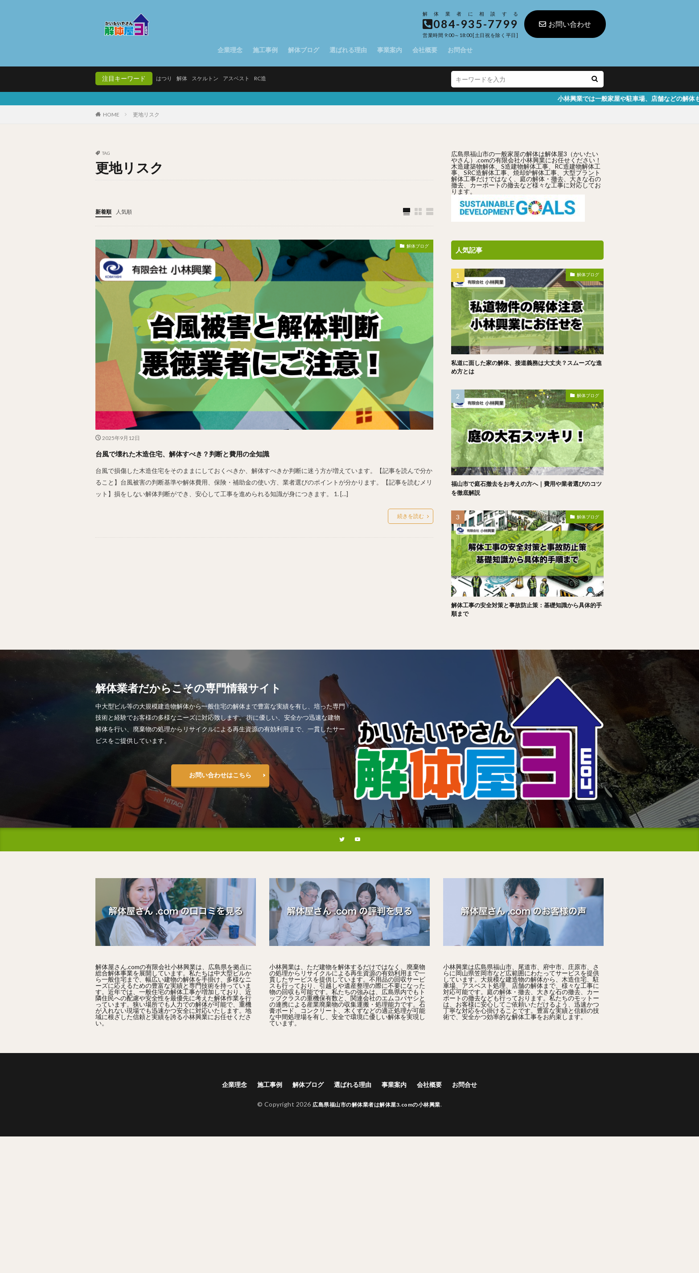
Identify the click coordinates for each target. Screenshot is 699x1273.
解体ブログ (303, 50)
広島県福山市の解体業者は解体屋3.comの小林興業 (377, 1114)
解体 (185, 78)
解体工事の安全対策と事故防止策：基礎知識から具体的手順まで (524, 616)
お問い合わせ (565, 24)
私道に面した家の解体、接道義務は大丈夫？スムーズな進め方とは (524, 369)
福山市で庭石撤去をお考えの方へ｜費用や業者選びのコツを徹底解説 (524, 492)
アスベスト (247, 78)
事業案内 (389, 50)
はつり (165, 78)
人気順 (128, 211)
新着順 (104, 211)
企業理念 (230, 50)
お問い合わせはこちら (220, 783)
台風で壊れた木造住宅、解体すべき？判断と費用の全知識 (236, 452)
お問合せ (460, 50)
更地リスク (146, 114)
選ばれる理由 (348, 50)
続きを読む (410, 516)
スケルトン (211, 78)
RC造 (274, 78)
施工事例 (265, 50)
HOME (111, 114)
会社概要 (424, 50)
